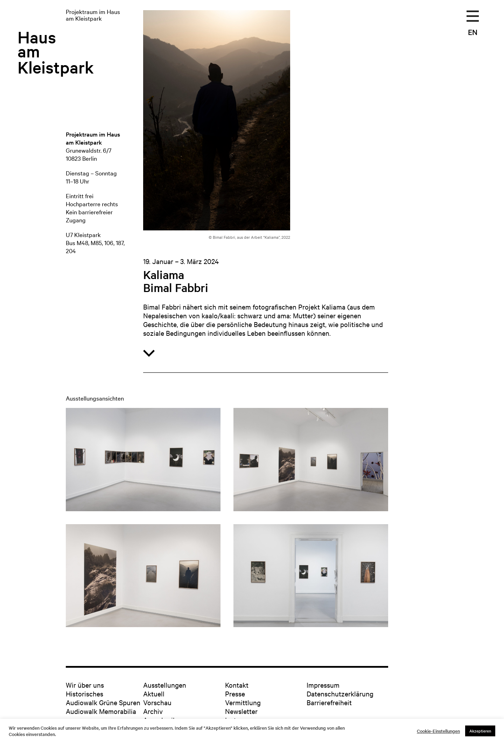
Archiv (153, 711)
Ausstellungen (164, 684)
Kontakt (236, 684)
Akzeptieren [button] (480, 731)
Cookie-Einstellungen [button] (438, 731)
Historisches (84, 693)
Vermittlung (243, 702)
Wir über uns (85, 684)
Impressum (323, 684)
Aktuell (153, 693)
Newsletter (241, 711)
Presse (235, 693)
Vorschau (157, 702)
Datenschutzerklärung (340, 693)
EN (472, 32)
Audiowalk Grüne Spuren (103, 702)
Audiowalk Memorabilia (101, 711)
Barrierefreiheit (329, 702)
